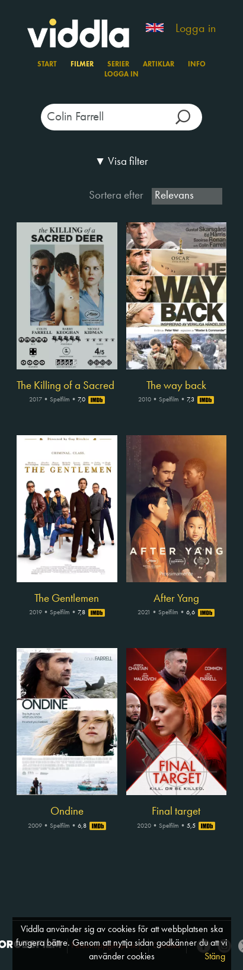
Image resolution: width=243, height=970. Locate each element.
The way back (176, 386)
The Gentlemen (66, 599)
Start (47, 64)
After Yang (176, 599)
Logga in (195, 29)
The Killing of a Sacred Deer (67, 386)
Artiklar (158, 64)
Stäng (214, 957)
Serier (118, 64)
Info (197, 64)
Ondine (67, 812)
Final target (176, 812)
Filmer (82, 64)
